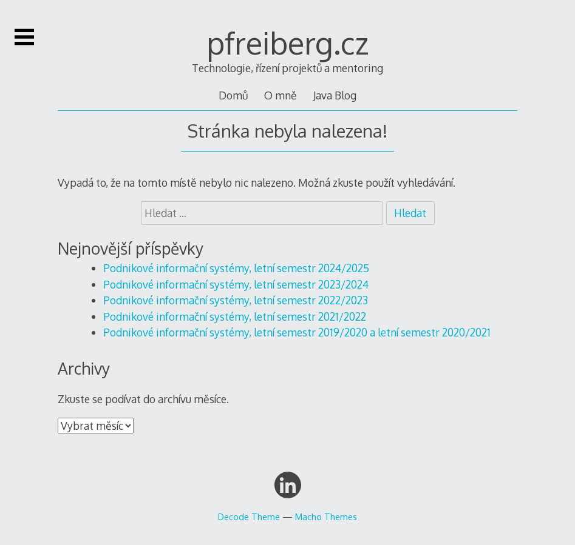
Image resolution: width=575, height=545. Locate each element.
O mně (280, 95)
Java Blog (334, 95)
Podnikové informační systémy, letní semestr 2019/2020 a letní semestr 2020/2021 (297, 332)
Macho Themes (326, 516)
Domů (233, 95)
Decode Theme (249, 516)
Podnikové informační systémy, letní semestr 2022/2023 (235, 300)
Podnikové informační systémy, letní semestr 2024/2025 (236, 268)
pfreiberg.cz (287, 42)
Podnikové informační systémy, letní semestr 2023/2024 (236, 284)
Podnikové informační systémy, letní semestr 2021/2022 (234, 316)
